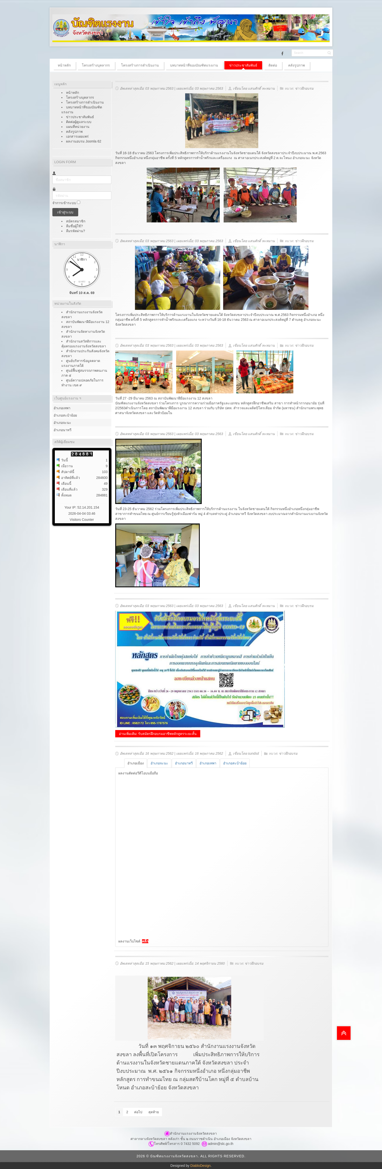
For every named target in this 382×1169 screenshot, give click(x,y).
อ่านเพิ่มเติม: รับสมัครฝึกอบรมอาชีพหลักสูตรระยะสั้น (158, 734)
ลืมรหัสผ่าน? (75, 231)
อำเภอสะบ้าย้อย (65, 415)
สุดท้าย (153, 1112)
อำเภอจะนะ (62, 423)
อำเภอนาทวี (62, 430)
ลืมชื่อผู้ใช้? (74, 226)
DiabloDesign (200, 1166)
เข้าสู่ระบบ (65, 212)
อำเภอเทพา (62, 408)
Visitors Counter (82, 520)
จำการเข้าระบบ (64, 203)
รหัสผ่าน (52, 191)
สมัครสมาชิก (76, 221)
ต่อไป (138, 1112)
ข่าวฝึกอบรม (304, 88)
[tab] (135, 763)
